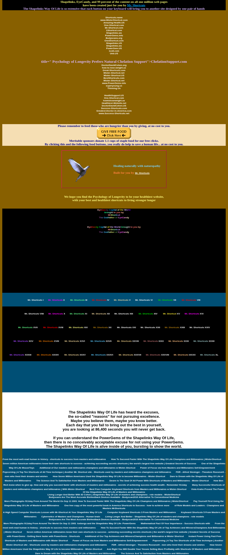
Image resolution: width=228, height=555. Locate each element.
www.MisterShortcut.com (114, 20)
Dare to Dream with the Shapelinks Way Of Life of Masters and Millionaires (75, 553)
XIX (78, 327)
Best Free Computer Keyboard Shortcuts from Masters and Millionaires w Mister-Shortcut (138, 489)
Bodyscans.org (114, 38)
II (56, 300)
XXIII (175, 327)
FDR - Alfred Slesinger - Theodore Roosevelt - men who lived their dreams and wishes (157, 545)
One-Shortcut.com (114, 25)
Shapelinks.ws (114, 33)
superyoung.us (114, 85)
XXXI (178, 341)
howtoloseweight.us (114, 100)
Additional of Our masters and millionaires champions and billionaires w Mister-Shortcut (88, 468)
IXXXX (185, 355)
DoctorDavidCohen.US (114, 105)
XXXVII (130, 355)
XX (102, 327)
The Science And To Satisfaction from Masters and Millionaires (70, 480)
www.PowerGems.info (114, 83)
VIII (191, 300)
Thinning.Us (114, 88)
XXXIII (20, 355)
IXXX (153, 341)
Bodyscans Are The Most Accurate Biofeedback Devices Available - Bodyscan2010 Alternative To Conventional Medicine (114, 497)
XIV (148, 313)
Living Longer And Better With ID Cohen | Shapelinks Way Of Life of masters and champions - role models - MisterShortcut (114, 494)
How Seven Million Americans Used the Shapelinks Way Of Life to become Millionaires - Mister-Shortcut (109, 476)
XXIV (200, 327)
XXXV (75, 355)
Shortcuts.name (114, 17)
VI (144, 300)
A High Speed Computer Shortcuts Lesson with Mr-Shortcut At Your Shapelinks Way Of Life (52, 512)
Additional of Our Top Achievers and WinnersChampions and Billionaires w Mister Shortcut (134, 536)
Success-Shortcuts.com (114, 108)
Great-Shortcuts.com (114, 70)
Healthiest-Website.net (114, 103)
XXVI (74, 341)
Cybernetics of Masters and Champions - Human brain (70, 516)
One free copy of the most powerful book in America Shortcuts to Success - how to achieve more (117, 505)
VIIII (34, 313)
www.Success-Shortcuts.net (114, 113)
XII (101, 313)
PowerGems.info (114, 35)
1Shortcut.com (114, 30)
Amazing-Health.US (114, 22)
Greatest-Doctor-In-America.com (114, 111)
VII (167, 300)
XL (209, 355)
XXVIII (128, 341)
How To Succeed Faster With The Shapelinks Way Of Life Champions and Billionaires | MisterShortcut (166, 459)
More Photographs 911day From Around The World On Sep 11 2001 (40, 501)
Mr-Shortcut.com (114, 28)
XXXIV (48, 355)
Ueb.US (114, 53)
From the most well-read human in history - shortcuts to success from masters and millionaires (54, 459)
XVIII (53, 327)
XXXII (204, 341)
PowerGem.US (114, 48)
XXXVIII (157, 355)
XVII (27, 327)
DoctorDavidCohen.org (114, 65)
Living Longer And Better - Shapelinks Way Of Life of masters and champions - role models (154, 516)
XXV (23, 341)
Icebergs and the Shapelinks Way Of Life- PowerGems (106, 523)
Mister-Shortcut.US (114, 75)
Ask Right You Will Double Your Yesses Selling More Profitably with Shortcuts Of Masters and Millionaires (164, 549)
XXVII (101, 341)
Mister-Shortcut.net (113, 73)
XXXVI (102, 355)
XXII (150, 327)
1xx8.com (114, 51)
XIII (123, 313)
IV (100, 300)
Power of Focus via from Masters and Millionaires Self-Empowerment (177, 468)
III (78, 300)
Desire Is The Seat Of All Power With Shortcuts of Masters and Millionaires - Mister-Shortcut (159, 480)
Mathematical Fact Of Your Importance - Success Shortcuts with (176, 523)
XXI (126, 327)
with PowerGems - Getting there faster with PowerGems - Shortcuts (43, 536)
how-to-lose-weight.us (114, 67)
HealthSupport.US (114, 95)
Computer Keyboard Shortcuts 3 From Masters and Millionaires (141, 512)
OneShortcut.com (113, 40)
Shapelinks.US (114, 43)
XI (78, 313)
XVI (194, 313)
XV (171, 313)
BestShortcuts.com (113, 78)
